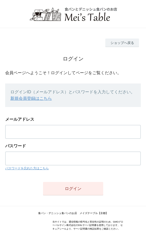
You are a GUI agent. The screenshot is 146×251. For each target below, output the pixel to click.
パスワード (15, 146)
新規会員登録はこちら (31, 98)
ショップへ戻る (122, 43)
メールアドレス (19, 119)
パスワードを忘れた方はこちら (27, 168)
